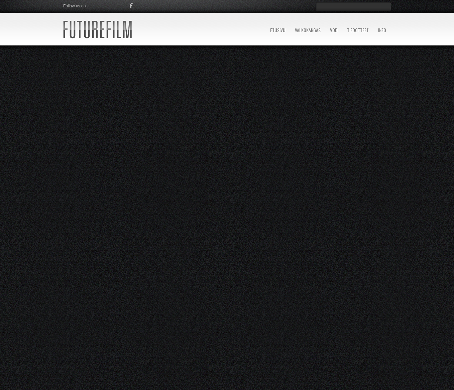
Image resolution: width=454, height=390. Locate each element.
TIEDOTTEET (358, 29)
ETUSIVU (278, 29)
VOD (334, 29)
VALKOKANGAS (308, 29)
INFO (382, 29)
